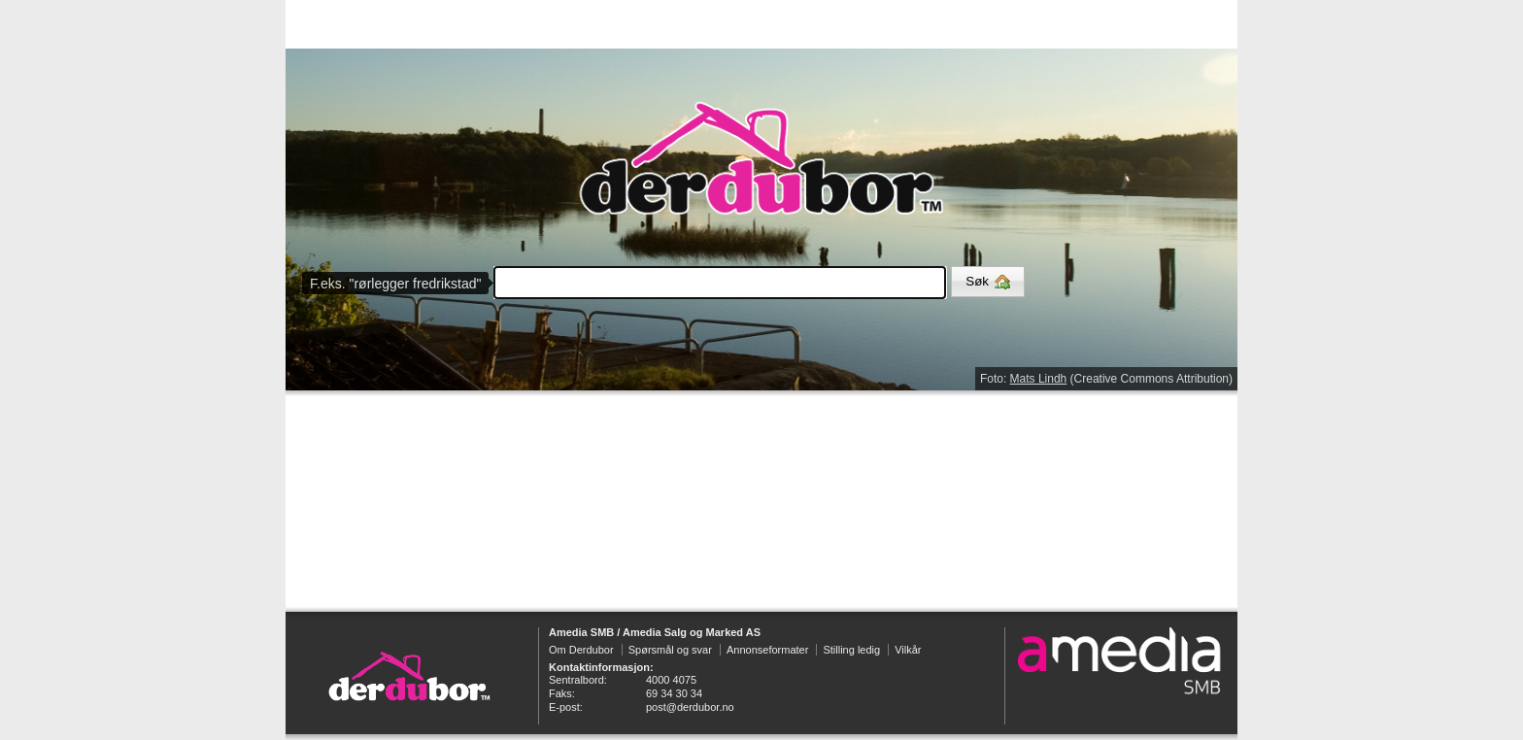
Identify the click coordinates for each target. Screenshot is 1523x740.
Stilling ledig (851, 650)
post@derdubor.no (690, 707)
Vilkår (908, 650)
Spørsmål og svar (670, 650)
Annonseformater (767, 650)
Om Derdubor (581, 650)
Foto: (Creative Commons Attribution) (1106, 379)
